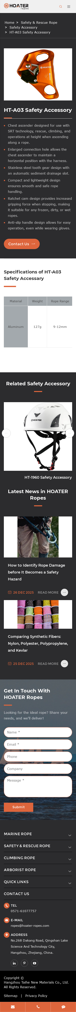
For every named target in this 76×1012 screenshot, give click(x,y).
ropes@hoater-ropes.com (30, 925)
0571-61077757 (23, 911)
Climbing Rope (19, 858)
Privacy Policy (36, 996)
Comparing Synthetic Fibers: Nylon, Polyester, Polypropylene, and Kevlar (38, 643)
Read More (53, 592)
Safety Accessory (23, 27)
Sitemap (10, 996)
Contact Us (21, 244)
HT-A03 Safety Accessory (30, 32)
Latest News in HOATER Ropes (38, 494)
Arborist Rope (20, 870)
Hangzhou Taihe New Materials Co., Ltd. (36, 982)
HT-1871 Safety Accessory (38, 477)
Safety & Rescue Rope (39, 22)
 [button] (6, 433)
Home (9, 22)
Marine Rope (18, 834)
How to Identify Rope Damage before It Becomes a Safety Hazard (36, 572)
